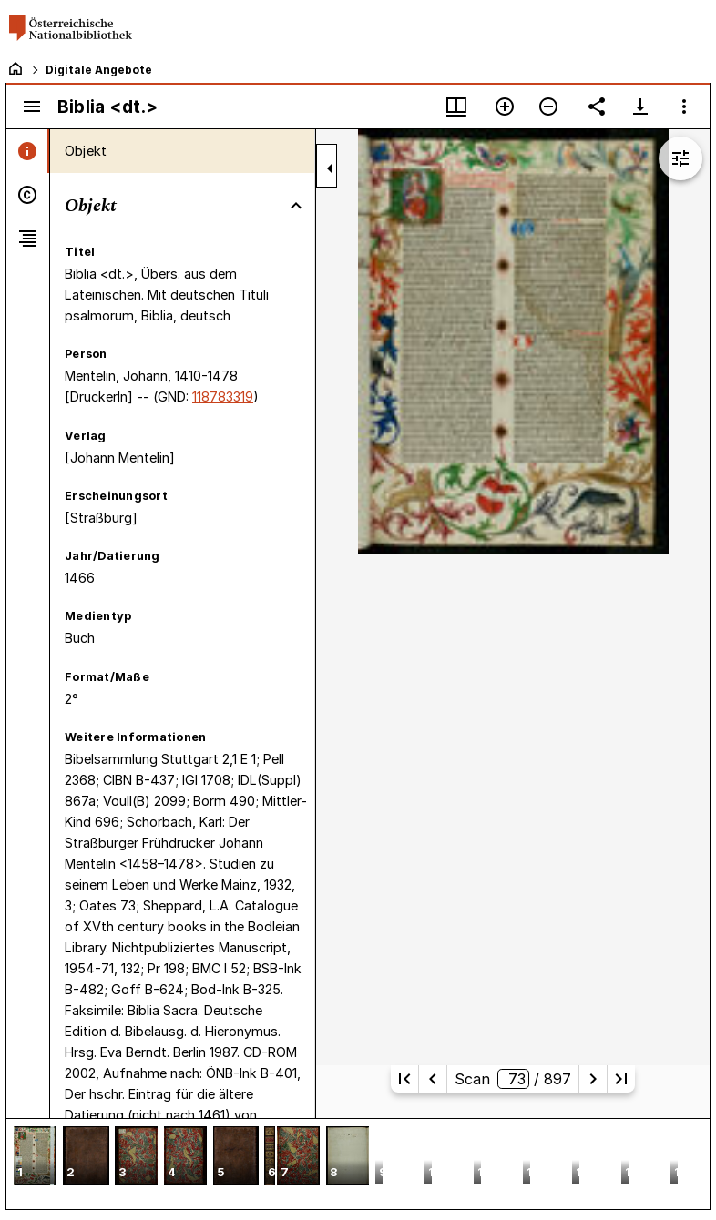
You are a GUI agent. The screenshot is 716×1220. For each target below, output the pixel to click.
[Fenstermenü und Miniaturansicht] (456, 106)
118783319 (222, 396)
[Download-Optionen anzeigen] (640, 106)
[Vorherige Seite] (432, 1079)
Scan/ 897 (513, 1079)
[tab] (27, 151)
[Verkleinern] (548, 106)
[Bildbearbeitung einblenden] (680, 158)
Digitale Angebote (99, 69)
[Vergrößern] (505, 106)
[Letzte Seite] (621, 1079)
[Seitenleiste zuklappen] (330, 168)
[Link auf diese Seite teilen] (597, 106)
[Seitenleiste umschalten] (32, 106)
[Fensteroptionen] (684, 106)
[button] (35, 1157)
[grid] (358, 1163)
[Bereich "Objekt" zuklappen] (296, 206)
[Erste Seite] (404, 1079)
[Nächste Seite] (593, 1079)
